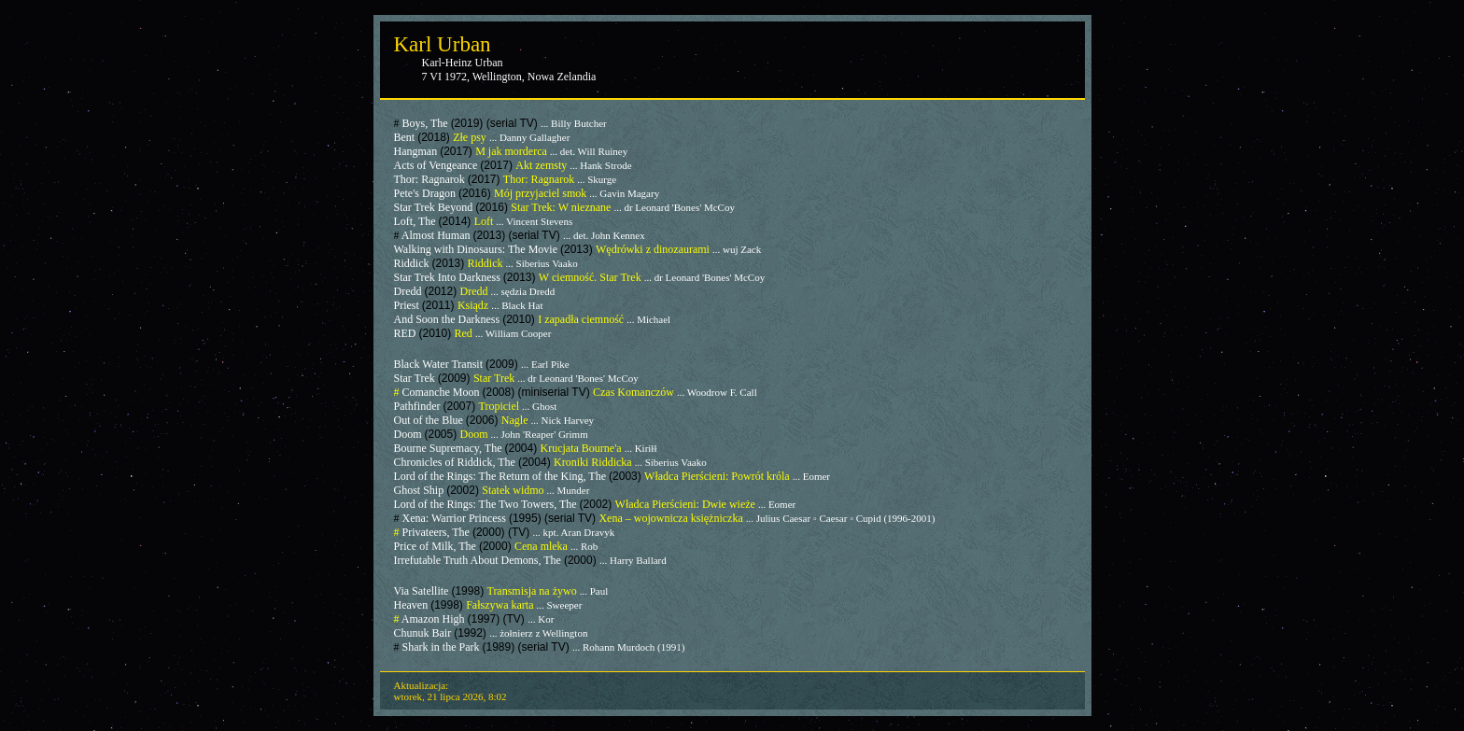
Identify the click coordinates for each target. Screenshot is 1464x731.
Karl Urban (442, 44)
